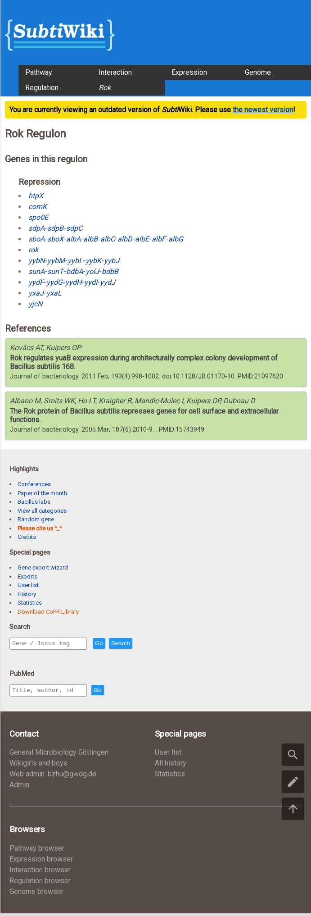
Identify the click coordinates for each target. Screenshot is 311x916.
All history (170, 765)
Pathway (38, 72)
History (27, 594)
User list (28, 585)
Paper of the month (42, 493)
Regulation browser (40, 883)
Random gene (36, 519)
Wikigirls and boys (38, 765)
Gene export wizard (43, 567)
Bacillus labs (34, 501)
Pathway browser (36, 851)
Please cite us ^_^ (40, 528)
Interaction (115, 72)
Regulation (42, 87)
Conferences (34, 484)
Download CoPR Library (48, 611)
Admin (19, 787)
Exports (27, 576)
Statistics (30, 602)
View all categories (42, 510)
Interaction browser (40, 872)
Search (140, 644)
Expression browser (41, 861)
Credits (27, 536)
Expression (189, 72)
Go (118, 644)
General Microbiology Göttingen (58, 755)
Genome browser (36, 894)
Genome (258, 72)
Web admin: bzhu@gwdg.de (52, 776)
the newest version (263, 109)
